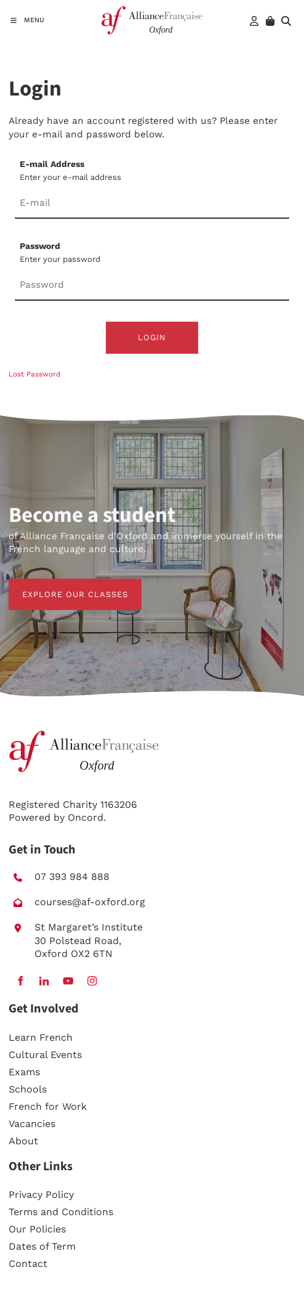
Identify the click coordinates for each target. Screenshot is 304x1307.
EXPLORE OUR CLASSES (61, 585)
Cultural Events (45, 1055)
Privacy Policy (41, 1194)
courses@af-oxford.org (89, 902)
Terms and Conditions (61, 1212)
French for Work (48, 1106)
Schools (28, 1089)
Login (152, 337)
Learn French (41, 1037)
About (23, 1141)
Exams (24, 1072)
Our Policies (37, 1229)
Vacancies (32, 1124)
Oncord (85, 817)
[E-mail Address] (152, 204)
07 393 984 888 (72, 876)
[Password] (152, 286)
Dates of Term (42, 1246)
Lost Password (34, 374)
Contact (28, 1263)
